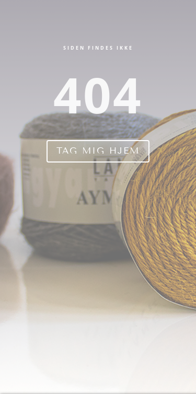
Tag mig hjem (98, 150)
